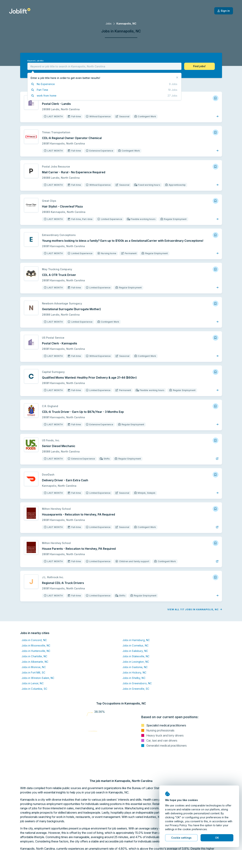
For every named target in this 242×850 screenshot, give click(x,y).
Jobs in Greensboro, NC (137, 683)
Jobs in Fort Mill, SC (33, 672)
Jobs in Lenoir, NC (33, 683)
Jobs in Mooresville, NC (36, 645)
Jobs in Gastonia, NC (135, 667)
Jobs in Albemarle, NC (35, 661)
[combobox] (104, 66)
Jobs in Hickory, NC (134, 672)
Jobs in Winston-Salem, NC (38, 677)
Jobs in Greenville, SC (136, 688)
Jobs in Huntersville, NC (36, 650)
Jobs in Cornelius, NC (136, 645)
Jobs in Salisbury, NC (135, 650)
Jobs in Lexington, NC (136, 661)
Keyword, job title (35, 61)
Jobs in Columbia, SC (34, 688)
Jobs (109, 23)
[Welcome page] (19, 11)
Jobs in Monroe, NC (34, 667)
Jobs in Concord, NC (34, 640)
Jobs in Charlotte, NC (34, 656)
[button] (199, 66)
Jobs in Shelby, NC (134, 677)
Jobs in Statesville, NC (136, 656)
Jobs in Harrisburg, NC (136, 640)
